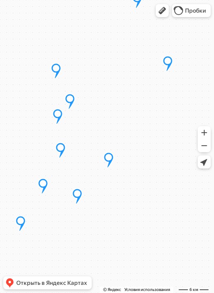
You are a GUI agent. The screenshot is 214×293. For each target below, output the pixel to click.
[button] (162, 10)
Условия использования (147, 289)
